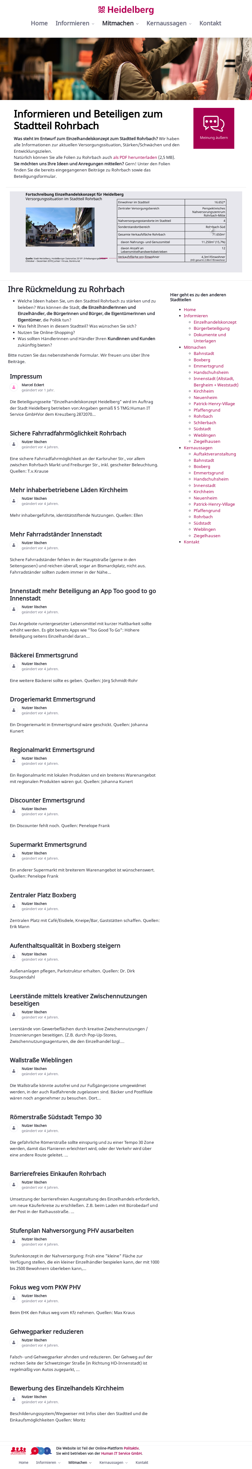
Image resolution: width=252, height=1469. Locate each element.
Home (190, 309)
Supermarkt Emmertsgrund (49, 844)
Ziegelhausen (207, 441)
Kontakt (191, 542)
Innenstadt (205, 485)
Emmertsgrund (208, 366)
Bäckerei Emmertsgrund (44, 655)
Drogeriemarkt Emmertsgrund (53, 699)
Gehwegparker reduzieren (47, 1331)
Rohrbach (203, 416)
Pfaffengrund (207, 410)
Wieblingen (205, 435)
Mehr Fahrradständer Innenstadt (56, 534)
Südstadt (202, 429)
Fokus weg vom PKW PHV (46, 1287)
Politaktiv (131, 1448)
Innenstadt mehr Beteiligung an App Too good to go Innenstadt (83, 594)
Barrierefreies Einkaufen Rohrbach (59, 1173)
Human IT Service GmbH (121, 1453)
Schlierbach (205, 422)
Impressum (26, 376)
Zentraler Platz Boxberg (44, 895)
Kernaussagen (198, 448)
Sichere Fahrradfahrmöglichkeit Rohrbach (69, 433)
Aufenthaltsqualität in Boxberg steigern (66, 945)
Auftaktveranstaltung (215, 454)
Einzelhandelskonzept (215, 322)
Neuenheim (205, 397)
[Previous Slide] (41, 229)
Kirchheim (204, 391)
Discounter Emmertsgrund (48, 800)
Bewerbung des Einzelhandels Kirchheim (67, 1388)
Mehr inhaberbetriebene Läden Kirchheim (69, 490)
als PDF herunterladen (135, 157)
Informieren (196, 315)
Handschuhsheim (211, 372)
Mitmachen (195, 347)
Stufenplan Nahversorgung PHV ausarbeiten (72, 1230)
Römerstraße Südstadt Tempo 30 (56, 1117)
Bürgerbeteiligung (212, 328)
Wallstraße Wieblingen (42, 1060)
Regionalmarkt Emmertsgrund (53, 750)
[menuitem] (39, 23)
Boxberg (202, 360)
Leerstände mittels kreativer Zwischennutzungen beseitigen (78, 999)
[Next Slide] (211, 229)
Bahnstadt (204, 353)
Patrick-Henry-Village (214, 403)
